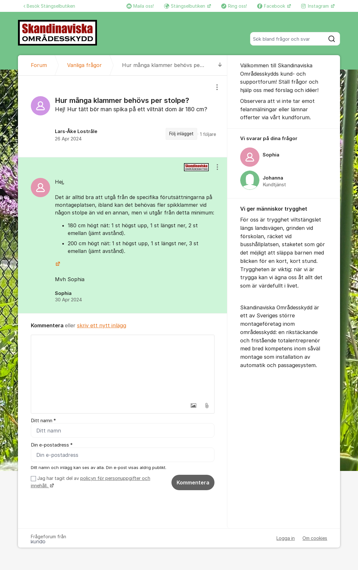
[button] (193, 405)
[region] (122, 116)
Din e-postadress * (52, 445)
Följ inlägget (181, 133)
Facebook (271, 6)
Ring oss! (234, 6)
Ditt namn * (43, 420)
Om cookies (314, 538)
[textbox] (122, 367)
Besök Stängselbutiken (49, 6)
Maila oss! (140, 6)
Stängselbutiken (185, 6)
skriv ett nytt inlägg (101, 325)
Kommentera (193, 482)
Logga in (285, 538)
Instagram (315, 6)
